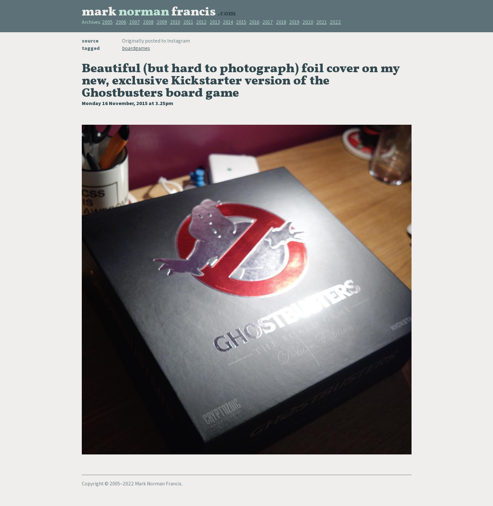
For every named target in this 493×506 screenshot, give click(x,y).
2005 (107, 22)
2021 (321, 22)
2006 (121, 22)
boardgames (136, 48)
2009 (161, 22)
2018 (281, 22)
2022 (335, 22)
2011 (188, 22)
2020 (307, 22)
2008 (148, 22)
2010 (175, 22)
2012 (201, 22)
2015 (241, 22)
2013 (215, 22)
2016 (254, 22)
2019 (294, 22)
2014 (228, 22)
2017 (267, 22)
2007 (134, 22)
